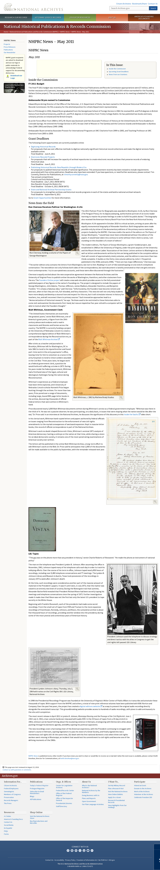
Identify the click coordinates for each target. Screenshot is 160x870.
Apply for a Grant (114, 797)
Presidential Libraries (64, 803)
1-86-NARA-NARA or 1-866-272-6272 (80, 866)
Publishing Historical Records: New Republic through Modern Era (58, 167)
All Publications (35, 799)
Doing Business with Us (90, 795)
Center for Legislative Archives (64, 786)
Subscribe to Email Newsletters (37, 792)
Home (6, 32)
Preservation (9, 797)
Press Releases (10, 47)
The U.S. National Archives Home (33, 7)
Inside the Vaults (132, 414)
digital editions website (91, 706)
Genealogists (9, 791)
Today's (39, 785)
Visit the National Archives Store (39, 817)
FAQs (6, 831)
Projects (7, 44)
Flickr (92, 850)
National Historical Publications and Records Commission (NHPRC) (34, 32)
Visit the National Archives (118, 791)
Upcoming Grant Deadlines (119, 71)
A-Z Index (7, 816)
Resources (9, 812)
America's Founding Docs (13, 819)
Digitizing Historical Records (43, 146)
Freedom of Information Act (87, 860)
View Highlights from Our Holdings (117, 806)
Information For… (13, 781)
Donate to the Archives (142, 788)
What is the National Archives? (89, 786)
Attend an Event (140, 785)
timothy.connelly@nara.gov (76, 174)
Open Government (89, 801)
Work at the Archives (142, 791)
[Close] (157, 846)
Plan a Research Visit (116, 788)
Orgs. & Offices (63, 781)
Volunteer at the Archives (143, 794)
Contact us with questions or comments (17, 770)
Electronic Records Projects (43, 157)
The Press (8, 803)
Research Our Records (16, 17)
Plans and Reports (89, 798)
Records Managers (11, 800)
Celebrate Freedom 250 (143, 797)
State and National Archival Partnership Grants (51, 189)
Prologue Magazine (37, 788)
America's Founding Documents (144, 17)
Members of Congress (12, 794)
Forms (6, 834)
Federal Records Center (65, 790)
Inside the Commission (117, 69)
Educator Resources (80, 17)
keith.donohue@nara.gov (69, 758)
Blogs (32, 796)
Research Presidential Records (116, 801)
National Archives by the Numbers (91, 791)
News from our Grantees (118, 74)
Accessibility (59, 860)
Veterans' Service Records (48, 17)
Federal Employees (11, 788)
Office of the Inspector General (64, 799)
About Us (86, 781)
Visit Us (112, 17)
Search (153, 8)
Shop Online (36, 812)
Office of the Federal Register (64, 794)
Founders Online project (49, 280)
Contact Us (153, 3)
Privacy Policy (70, 860)
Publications (8, 50)
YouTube (84, 850)
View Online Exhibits (115, 794)
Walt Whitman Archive (49, 339)
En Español (8, 828)
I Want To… (113, 781)
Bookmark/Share (139, 3)
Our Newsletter (9, 52)
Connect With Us (80, 846)
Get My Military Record (116, 785)
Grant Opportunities (42, 198)
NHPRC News (65, 32)
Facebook (68, 850)
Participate (139, 781)
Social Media (8, 825)
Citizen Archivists (123, 3)
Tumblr (80, 850)
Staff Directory (61, 806)
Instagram (76, 850)
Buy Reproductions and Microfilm (38, 822)
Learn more (138, 865)
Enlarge (77, 253)
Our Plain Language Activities (93, 804)
